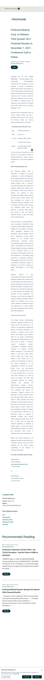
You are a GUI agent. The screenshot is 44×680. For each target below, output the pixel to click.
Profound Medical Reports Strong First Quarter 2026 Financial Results (21, 590)
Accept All (26, 677)
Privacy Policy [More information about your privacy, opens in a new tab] (16, 674)
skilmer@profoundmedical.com (19, 464)
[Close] (41, 670)
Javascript (5, 524)
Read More (6, 574)
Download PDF (6, 517)
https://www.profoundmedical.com (11, 505)
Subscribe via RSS (7, 519)
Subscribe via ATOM (7, 522)
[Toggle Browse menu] (38, 8)
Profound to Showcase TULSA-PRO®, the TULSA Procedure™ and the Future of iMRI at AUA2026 (20, 552)
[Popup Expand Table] (32, 150)
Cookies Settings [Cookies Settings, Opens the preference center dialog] (6, 677)
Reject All (37, 677)
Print (3, 515)
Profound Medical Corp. (17, 63)
